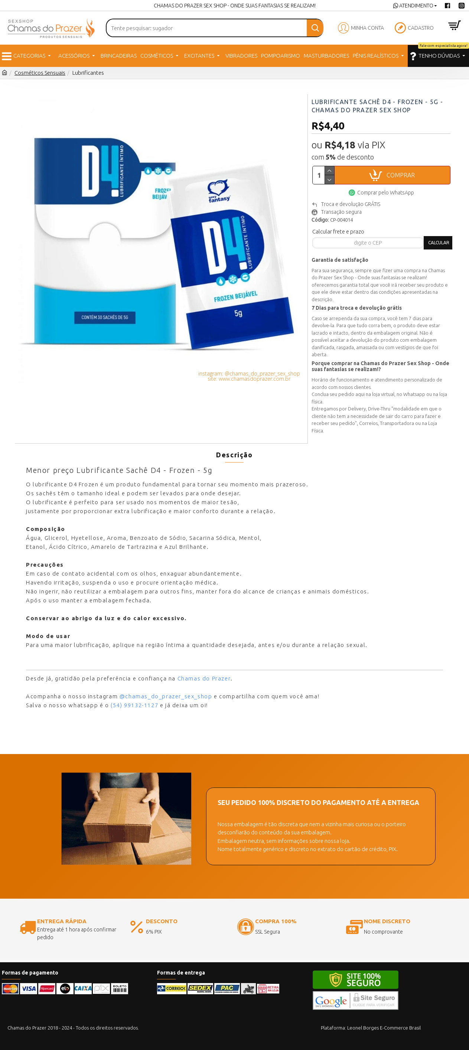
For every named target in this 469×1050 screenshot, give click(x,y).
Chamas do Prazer (204, 673)
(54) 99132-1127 (134, 699)
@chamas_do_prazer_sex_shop (166, 690)
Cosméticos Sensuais (39, 73)
